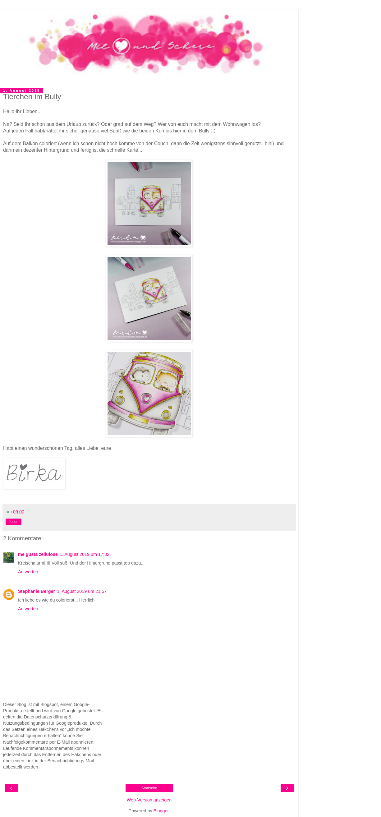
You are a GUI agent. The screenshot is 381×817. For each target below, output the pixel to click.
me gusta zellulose (38, 554)
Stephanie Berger (36, 591)
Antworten (28, 571)
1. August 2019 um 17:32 (84, 554)
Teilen (13, 521)
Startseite (149, 788)
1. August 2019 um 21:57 (82, 591)
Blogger (161, 810)
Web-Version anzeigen (149, 799)
